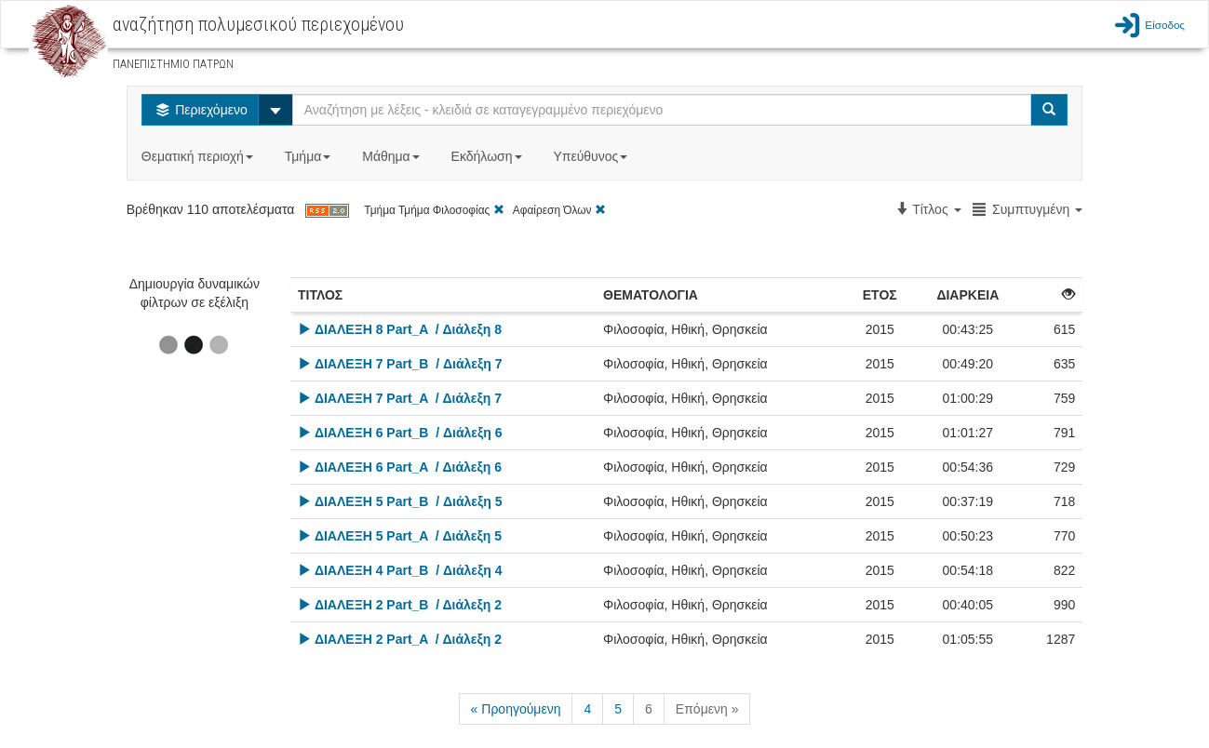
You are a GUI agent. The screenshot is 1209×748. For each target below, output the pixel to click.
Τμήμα (309, 156)
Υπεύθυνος (592, 156)
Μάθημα (392, 156)
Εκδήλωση (488, 156)
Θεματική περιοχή (199, 156)
